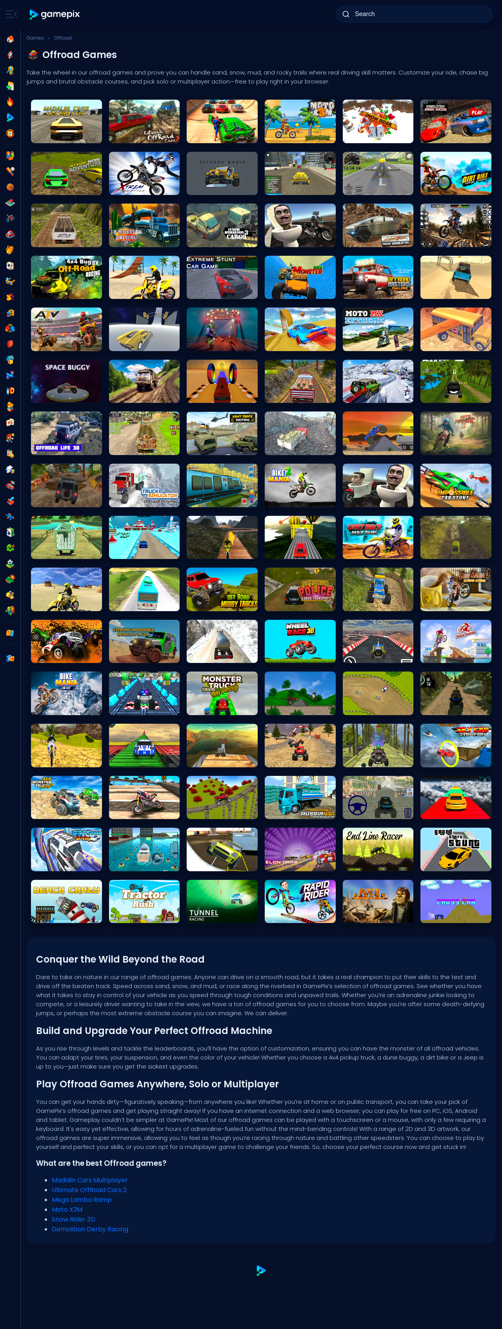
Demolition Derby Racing (90, 1229)
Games (35, 38)
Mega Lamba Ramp (82, 1199)
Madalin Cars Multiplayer (90, 1180)
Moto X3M (67, 1209)
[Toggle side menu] (10, 14)
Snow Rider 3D (73, 1219)
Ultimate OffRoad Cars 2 (89, 1189)
